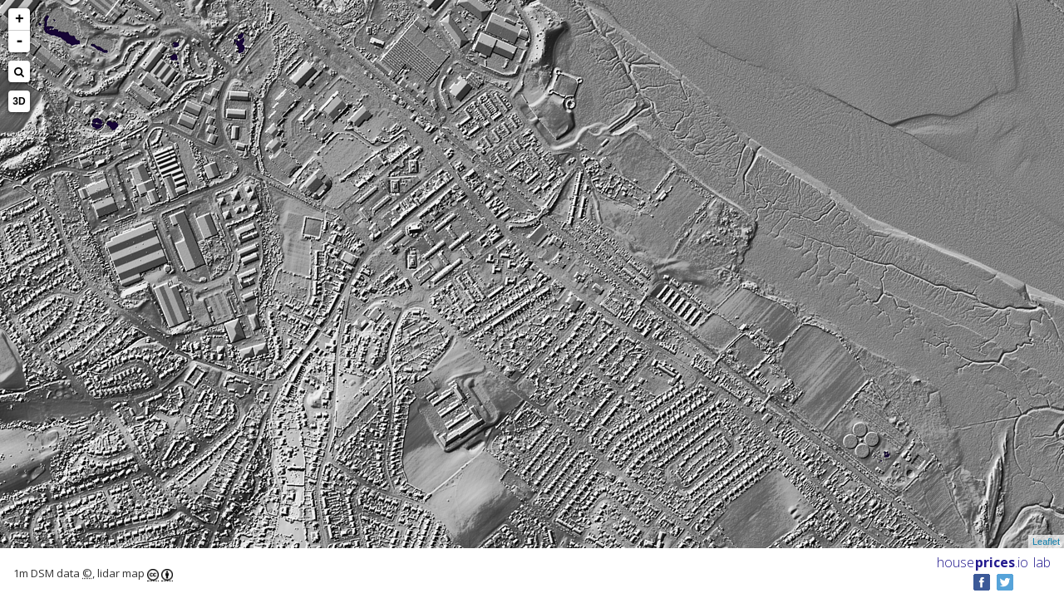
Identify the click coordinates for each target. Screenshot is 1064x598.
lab (1042, 562)
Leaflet (1046, 542)
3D (18, 101)
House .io (982, 562)
